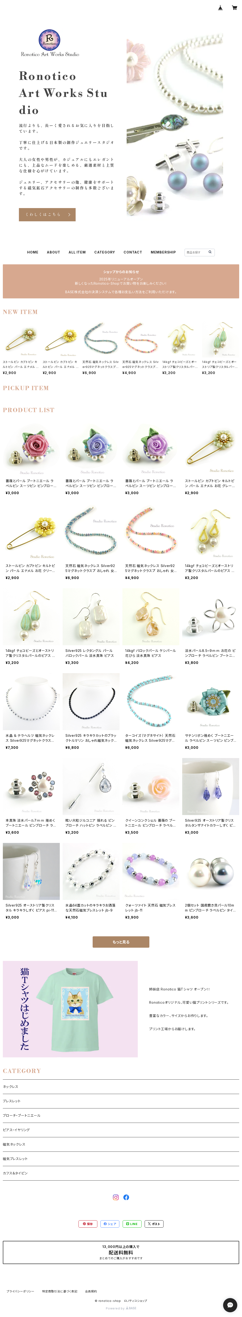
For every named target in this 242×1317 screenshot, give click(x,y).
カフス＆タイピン (15, 1173)
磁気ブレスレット (15, 1159)
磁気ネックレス (14, 1144)
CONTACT (133, 252)
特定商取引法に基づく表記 (60, 1291)
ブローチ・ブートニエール (22, 1115)
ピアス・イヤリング (16, 1130)
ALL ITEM (77, 252)
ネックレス (10, 1087)
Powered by (121, 1308)
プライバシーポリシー (21, 1291)
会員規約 (91, 1291)
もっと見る (121, 942)
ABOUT (53, 252)
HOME (32, 252)
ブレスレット (12, 1101)
